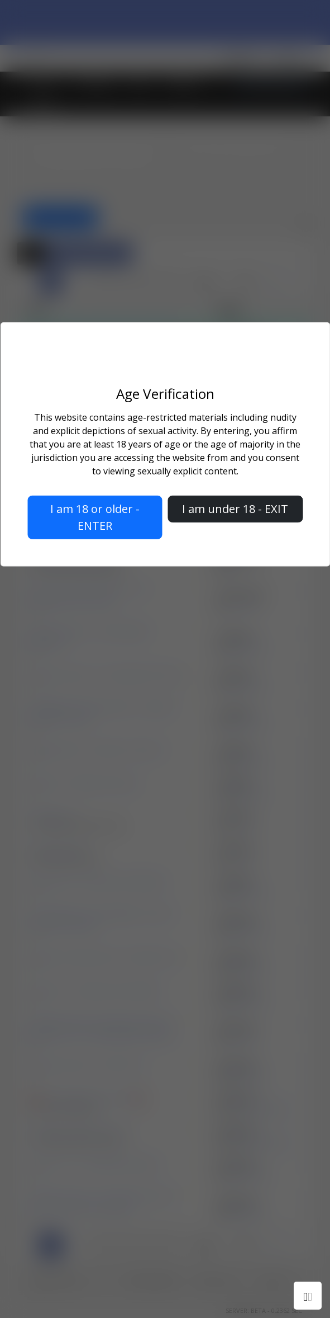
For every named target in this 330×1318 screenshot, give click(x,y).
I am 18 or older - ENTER (95, 517)
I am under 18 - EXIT (235, 508)
